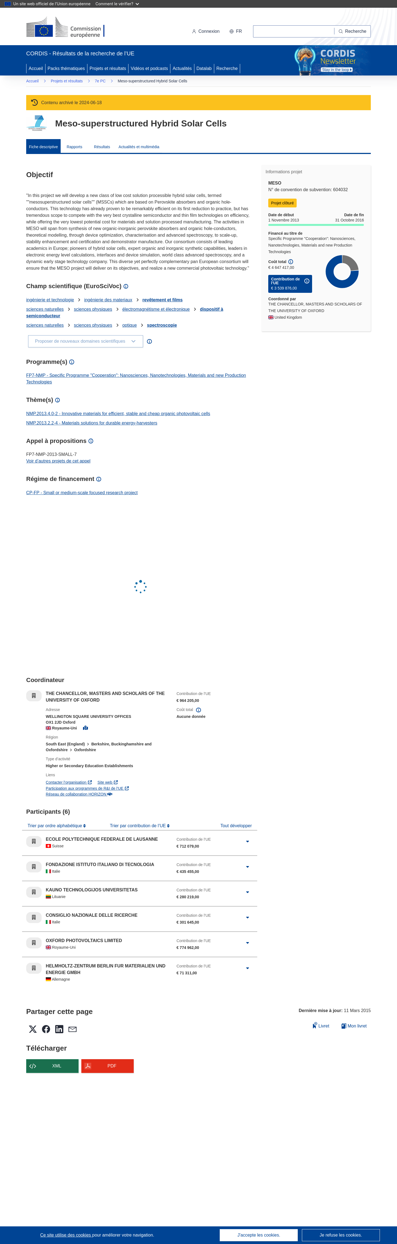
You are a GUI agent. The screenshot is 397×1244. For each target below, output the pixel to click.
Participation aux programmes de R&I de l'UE (87, 788)
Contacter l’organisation (69, 782)
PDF (112, 1066)
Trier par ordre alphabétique (55, 825)
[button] (235, 31)
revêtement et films (163, 300)
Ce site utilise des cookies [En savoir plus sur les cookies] (66, 1235)
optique (129, 325)
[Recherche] (352, 31)
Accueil (36, 68)
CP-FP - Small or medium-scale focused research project (82, 492)
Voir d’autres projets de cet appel (58, 461)
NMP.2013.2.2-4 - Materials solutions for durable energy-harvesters (91, 423)
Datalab (204, 68)
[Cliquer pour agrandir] (247, 841)
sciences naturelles (45, 309)
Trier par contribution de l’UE (138, 825)
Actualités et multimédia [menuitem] (139, 147)
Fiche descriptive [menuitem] (43, 147)
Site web (107, 782)
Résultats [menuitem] (102, 147)
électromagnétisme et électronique (156, 309)
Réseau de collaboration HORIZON (79, 794)
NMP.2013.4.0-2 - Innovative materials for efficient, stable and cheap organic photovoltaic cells (118, 413)
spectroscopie (162, 325)
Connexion (206, 31)
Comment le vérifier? (117, 3)
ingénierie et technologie (50, 300)
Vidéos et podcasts (149, 68)
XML (56, 1066)
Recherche (227, 68)
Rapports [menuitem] (74, 147)
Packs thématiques (66, 68)
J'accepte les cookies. (258, 1235)
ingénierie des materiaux (108, 300)
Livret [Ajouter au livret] (321, 1025)
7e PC (100, 81)
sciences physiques (93, 309)
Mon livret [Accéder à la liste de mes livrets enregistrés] (354, 1026)
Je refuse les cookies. (341, 1235)
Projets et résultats (108, 68)
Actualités (182, 68)
